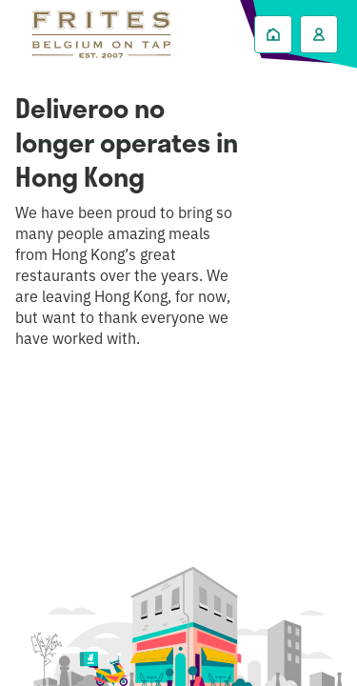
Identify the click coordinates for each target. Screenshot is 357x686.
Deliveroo (101, 34)
